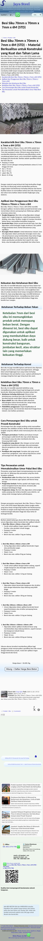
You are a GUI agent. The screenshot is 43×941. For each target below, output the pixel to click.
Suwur (28, 931)
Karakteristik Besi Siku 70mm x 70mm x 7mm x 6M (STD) (21, 77)
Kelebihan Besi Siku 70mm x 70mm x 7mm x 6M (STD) (21, 85)
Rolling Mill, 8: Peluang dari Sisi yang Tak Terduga (18, 758)
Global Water (14, 932)
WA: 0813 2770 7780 (11, 847)
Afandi (19, 931)
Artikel (20, 932)
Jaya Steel (21, 4)
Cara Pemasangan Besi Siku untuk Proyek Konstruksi (20, 87)
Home (5, 37)
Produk (10, 37)
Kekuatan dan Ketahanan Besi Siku (14, 83)
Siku (14, 37)
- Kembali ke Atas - (27, 932)
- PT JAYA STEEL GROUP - (7, 926)
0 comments (17, 711)
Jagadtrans (33, 931)
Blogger (39, 931)
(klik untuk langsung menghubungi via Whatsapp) (21, 937)
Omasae (24, 931)
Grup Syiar (19, 692)
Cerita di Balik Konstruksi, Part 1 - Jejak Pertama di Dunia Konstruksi (25, 764)
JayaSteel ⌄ (4, 15)
